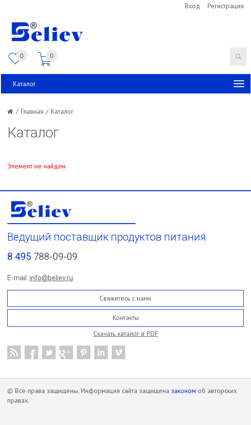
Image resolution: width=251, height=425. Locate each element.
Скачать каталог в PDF (125, 333)
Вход (192, 5)
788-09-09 (42, 256)
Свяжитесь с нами (125, 298)
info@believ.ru (51, 278)
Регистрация (225, 5)
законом (183, 390)
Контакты (126, 317)
